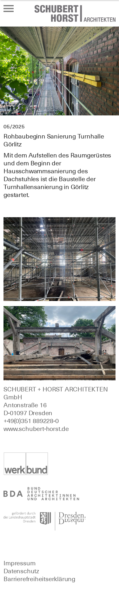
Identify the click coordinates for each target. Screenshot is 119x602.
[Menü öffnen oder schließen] (8, 8)
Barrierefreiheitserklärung (39, 579)
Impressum (19, 563)
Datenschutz (21, 571)
